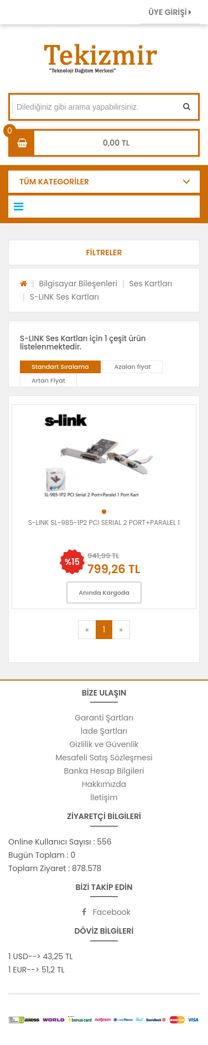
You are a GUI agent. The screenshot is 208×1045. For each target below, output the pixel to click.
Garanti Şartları (104, 717)
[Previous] (87, 629)
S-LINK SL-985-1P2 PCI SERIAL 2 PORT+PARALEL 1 (104, 522)
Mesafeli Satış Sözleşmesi (104, 757)
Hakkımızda (104, 784)
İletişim (103, 797)
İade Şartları (104, 731)
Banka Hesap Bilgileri (104, 770)
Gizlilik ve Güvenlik (103, 744)
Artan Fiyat (48, 380)
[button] (104, 252)
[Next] (120, 629)
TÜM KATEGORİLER (54, 181)
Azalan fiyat (132, 366)
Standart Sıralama (60, 366)
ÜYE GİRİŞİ (169, 12)
